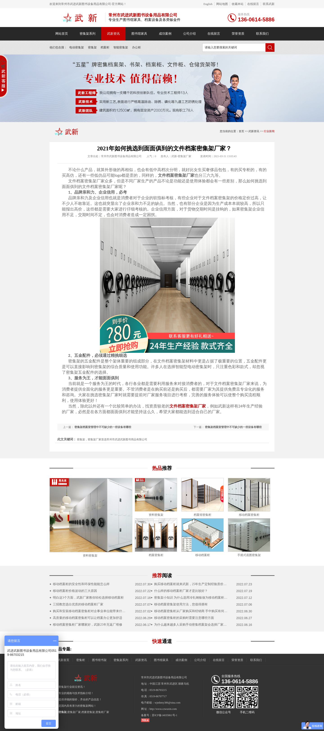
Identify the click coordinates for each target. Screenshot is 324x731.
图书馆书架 (99, 660)
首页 (241, 131)
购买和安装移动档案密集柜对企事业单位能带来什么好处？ (89, 611)
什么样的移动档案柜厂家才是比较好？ (179, 591)
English (207, 4)
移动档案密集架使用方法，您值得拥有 (179, 604)
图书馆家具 (139, 33)
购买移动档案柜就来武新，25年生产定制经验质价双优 (190, 584)
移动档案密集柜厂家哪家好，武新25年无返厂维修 (86, 624)
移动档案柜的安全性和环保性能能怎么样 (80, 584)
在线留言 (253, 4)
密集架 (92, 47)
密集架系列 (87, 33)
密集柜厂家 (102, 712)
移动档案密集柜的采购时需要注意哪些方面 (182, 618)
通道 (162, 641)
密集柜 (80, 660)
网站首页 (61, 33)
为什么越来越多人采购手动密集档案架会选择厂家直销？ (190, 624)
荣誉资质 (238, 33)
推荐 (162, 575)
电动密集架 (76, 47)
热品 (162, 468)
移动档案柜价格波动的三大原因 (73, 591)
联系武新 (268, 4)
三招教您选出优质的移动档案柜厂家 (76, 604)
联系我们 (262, 33)
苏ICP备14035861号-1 (164, 715)
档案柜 (105, 47)
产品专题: (63, 649)
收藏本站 (237, 4)
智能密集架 (120, 47)
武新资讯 (113, 33)
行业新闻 (269, 131)
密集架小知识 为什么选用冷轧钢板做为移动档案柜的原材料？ (190, 597)
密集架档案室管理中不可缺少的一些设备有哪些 (233, 427)
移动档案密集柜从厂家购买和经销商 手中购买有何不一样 (190, 611)
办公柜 (136, 47)
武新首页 (63, 660)
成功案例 (165, 33)
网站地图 (222, 4)
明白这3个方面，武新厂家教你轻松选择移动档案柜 (87, 597)
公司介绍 (189, 33)
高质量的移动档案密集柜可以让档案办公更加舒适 (86, 618)
